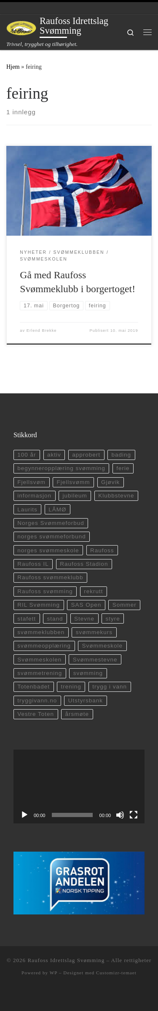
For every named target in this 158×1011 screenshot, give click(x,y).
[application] (79, 786)
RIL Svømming (38, 605)
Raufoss (102, 550)
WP (53, 972)
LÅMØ (57, 509)
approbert (86, 455)
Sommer (124, 605)
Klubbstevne (116, 495)
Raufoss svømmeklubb (50, 577)
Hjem (13, 66)
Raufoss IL (33, 564)
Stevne (84, 619)
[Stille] (120, 815)
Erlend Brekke (42, 330)
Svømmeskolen (39, 659)
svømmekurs (94, 632)
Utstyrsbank (85, 700)
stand (55, 619)
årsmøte (77, 714)
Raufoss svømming (45, 591)
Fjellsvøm (31, 482)
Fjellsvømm (73, 482)
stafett (26, 619)
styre (113, 619)
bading (121, 455)
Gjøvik (110, 482)
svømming (88, 673)
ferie (122, 468)
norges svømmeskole (48, 550)
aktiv (54, 455)
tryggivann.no (37, 700)
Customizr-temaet (116, 972)
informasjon (34, 495)
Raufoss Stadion (84, 564)
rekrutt (93, 591)
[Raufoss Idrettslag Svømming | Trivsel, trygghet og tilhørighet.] (21, 27)
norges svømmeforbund (51, 536)
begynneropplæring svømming (61, 468)
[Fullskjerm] (133, 815)
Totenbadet (33, 686)
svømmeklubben (40, 632)
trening (71, 686)
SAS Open (86, 605)
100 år (26, 455)
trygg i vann (109, 686)
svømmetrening (39, 673)
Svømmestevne (95, 659)
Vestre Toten (35, 714)
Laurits (27, 509)
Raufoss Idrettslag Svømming (65, 960)
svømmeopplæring (44, 646)
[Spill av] (24, 815)
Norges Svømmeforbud (50, 523)
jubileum (75, 495)
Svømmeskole (102, 646)
